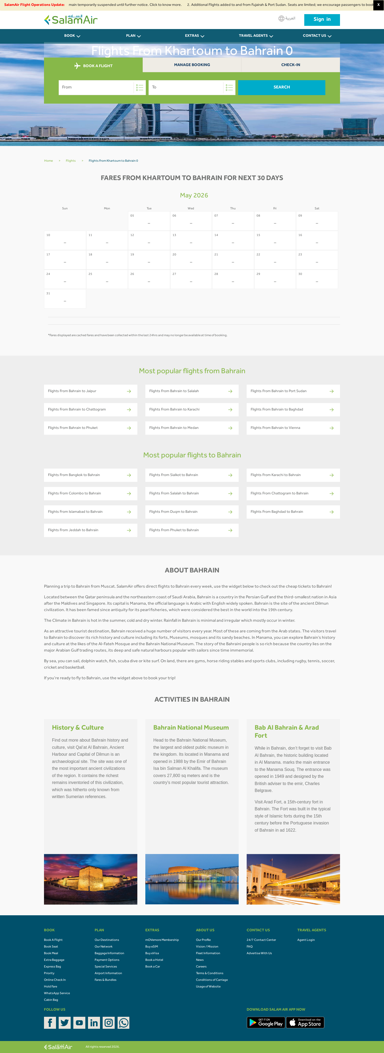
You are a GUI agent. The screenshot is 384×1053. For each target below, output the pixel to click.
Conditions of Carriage (212, 980)
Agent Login (306, 940)
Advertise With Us (259, 953)
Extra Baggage (54, 960)
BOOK (69, 36)
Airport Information (108, 973)
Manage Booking (192, 65)
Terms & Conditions (209, 973)
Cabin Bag (51, 1000)
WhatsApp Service (57, 993)
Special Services (106, 967)
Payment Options (107, 960)
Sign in (322, 20)
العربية (286, 18)
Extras (192, 36)
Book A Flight (53, 940)
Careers (201, 967)
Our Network (104, 947)
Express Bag (52, 967)
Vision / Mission (207, 947)
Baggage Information (109, 953)
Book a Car (152, 967)
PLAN (130, 36)
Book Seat (51, 947)
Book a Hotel (154, 960)
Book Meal (51, 953)
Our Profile (203, 940)
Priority (49, 973)
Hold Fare (50, 987)
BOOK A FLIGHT (93, 66)
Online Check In (55, 980)
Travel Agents (253, 36)
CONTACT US (314, 36)
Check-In (290, 65)
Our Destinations (107, 940)
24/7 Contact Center (261, 940)
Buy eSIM (151, 947)
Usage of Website (208, 987)
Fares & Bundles (106, 980)
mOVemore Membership (162, 940)
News (200, 960)
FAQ (250, 947)
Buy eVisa (152, 953)
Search (282, 88)
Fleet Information (208, 953)
